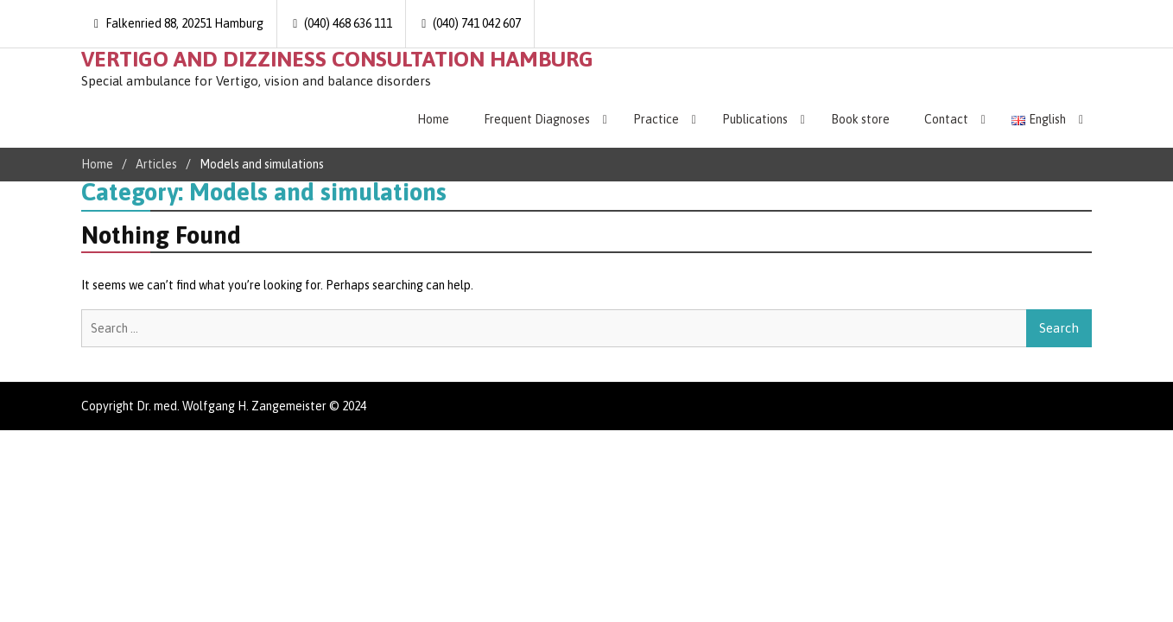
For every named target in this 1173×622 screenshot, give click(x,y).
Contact (946, 119)
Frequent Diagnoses (537, 119)
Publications (755, 119)
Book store (860, 119)
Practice (656, 119)
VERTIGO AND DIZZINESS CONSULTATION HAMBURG (337, 59)
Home (433, 119)
